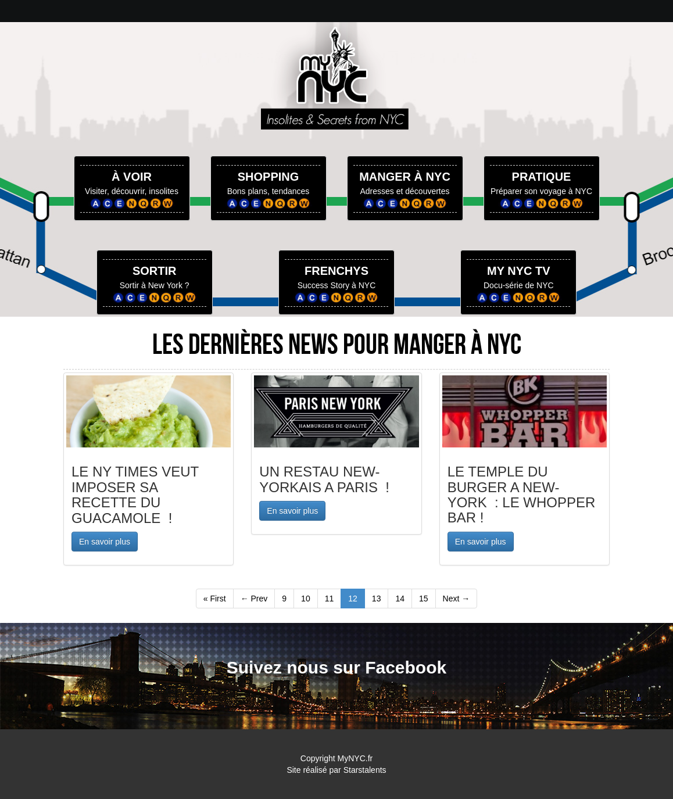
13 (376, 598)
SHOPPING (268, 176)
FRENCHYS (336, 270)
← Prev (254, 598)
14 (399, 598)
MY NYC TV (518, 270)
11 (329, 598)
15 (423, 598)
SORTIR (155, 270)
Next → (456, 598)
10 (305, 598)
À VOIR (132, 176)
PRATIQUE (541, 176)
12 (352, 598)
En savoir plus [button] (104, 541)
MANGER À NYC (404, 176)
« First (214, 598)
